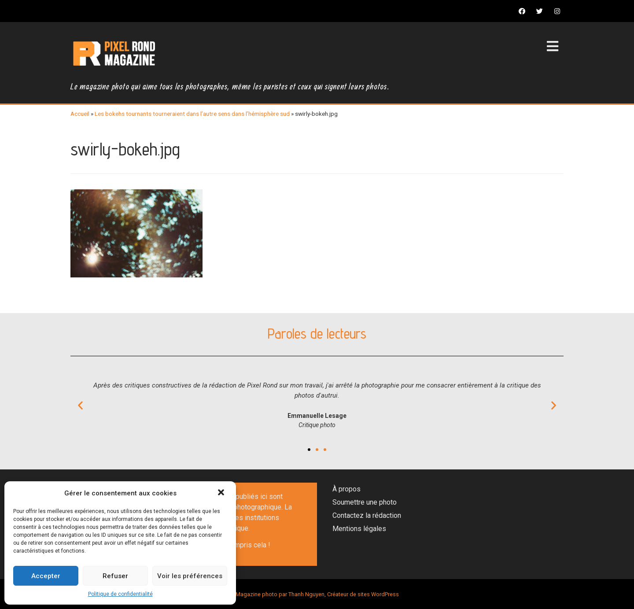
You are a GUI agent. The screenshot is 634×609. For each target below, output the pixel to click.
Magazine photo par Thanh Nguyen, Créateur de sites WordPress (317, 594)
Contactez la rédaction (366, 515)
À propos (346, 489)
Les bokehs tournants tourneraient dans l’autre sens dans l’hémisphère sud (192, 113)
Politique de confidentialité (120, 594)
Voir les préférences (189, 576)
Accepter (45, 576)
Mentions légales (359, 528)
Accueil (79, 113)
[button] (222, 493)
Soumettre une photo (364, 502)
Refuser (115, 576)
